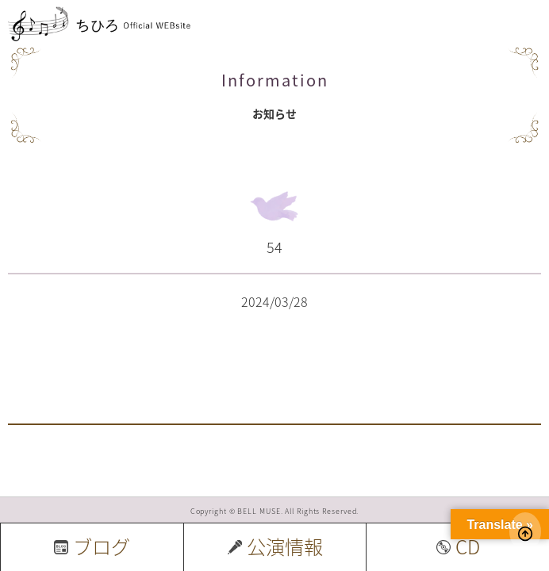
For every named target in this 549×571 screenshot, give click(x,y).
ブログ (92, 546)
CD (458, 546)
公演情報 (275, 546)
